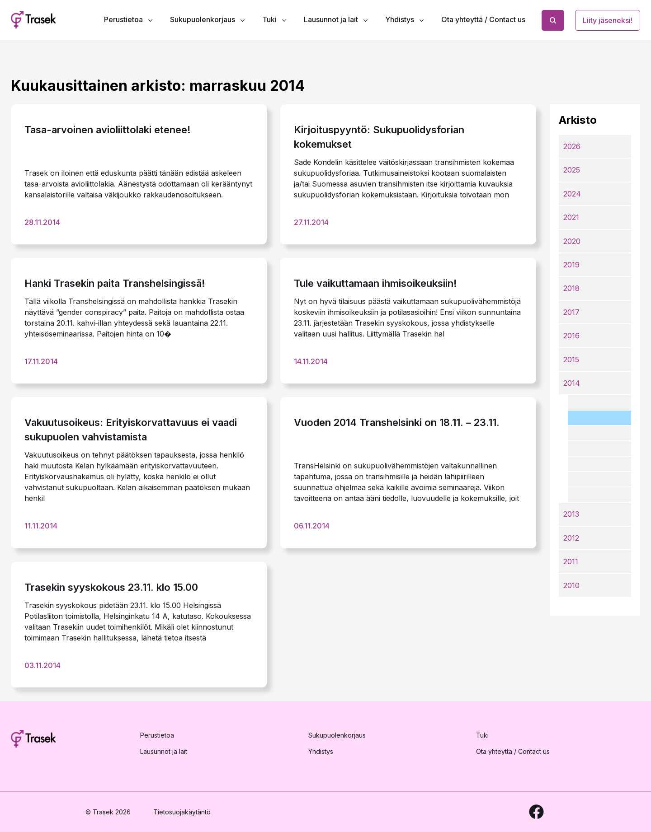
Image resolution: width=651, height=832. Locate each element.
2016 (571, 335)
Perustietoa (123, 19)
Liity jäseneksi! (607, 20)
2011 (570, 561)
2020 (571, 241)
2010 (571, 585)
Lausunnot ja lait (331, 19)
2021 (571, 217)
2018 (571, 288)
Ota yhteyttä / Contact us (483, 19)
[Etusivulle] (33, 740)
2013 (571, 514)
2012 (571, 537)
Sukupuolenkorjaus (202, 19)
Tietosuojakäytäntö (182, 812)
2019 (571, 264)
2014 (571, 383)
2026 (571, 146)
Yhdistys (399, 19)
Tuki (269, 19)
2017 (571, 312)
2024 (572, 193)
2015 (571, 359)
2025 (571, 169)
